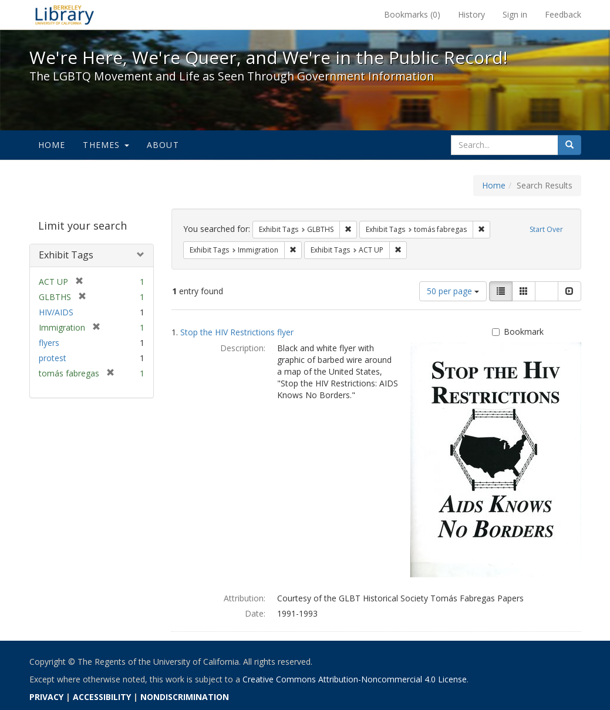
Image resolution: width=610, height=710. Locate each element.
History (471, 14)
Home (52, 144)
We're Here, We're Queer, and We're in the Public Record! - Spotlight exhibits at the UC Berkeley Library (65, 14)
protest (52, 358)
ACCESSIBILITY (102, 696)
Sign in (515, 14)
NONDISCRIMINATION (184, 696)
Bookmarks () (412, 14)
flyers (49, 342)
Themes (106, 144)
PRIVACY (46, 696)
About (163, 144)
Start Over (546, 229)
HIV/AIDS (56, 312)
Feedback (563, 14)
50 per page (453, 291)
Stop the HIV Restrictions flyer (237, 332)
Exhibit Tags (66, 254)
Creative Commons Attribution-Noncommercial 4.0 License (354, 679)
